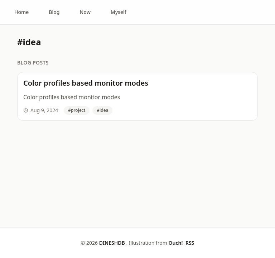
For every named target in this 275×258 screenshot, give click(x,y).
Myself (118, 12)
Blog (54, 12)
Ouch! (176, 242)
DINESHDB (112, 242)
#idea (102, 110)
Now (85, 12)
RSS (189, 242)
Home (21, 12)
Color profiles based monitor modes (85, 83)
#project (76, 110)
